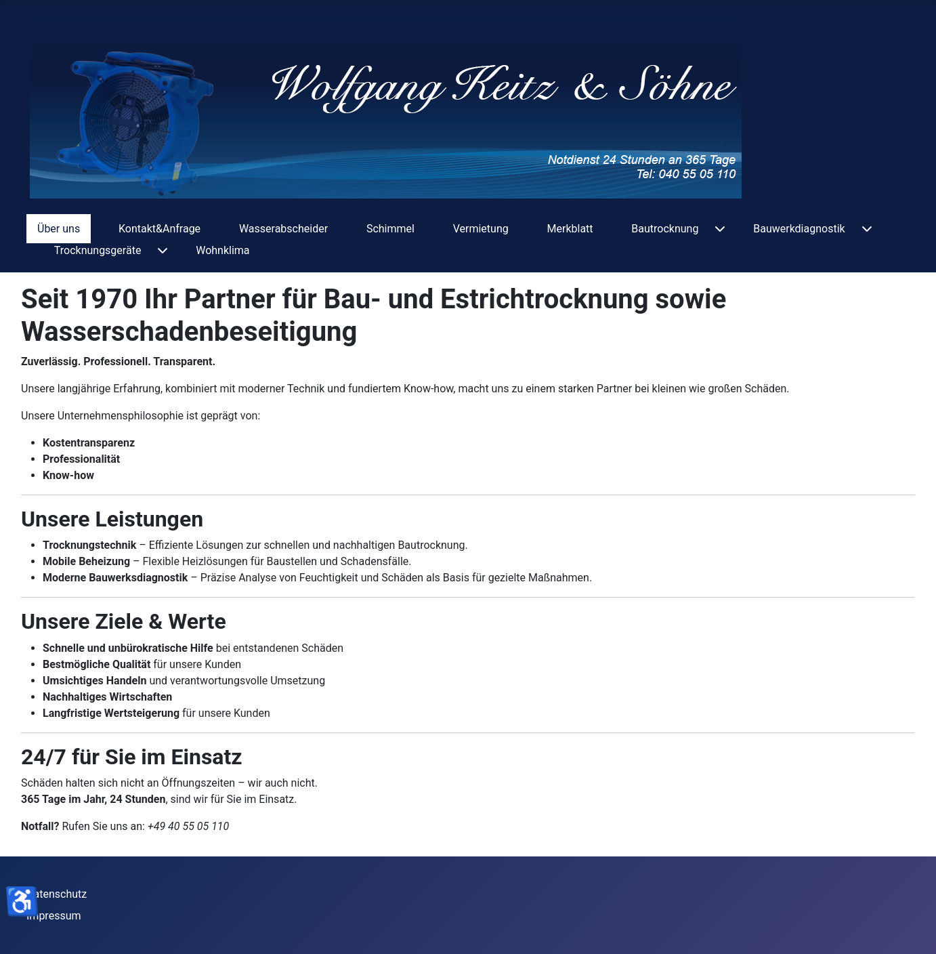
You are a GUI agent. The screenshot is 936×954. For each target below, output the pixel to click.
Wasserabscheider (283, 228)
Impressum (53, 915)
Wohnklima (222, 250)
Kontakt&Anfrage (159, 228)
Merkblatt (570, 228)
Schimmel (390, 228)
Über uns (58, 228)
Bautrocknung (664, 228)
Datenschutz (56, 894)
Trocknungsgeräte (98, 250)
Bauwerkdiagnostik (799, 228)
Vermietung (481, 228)
